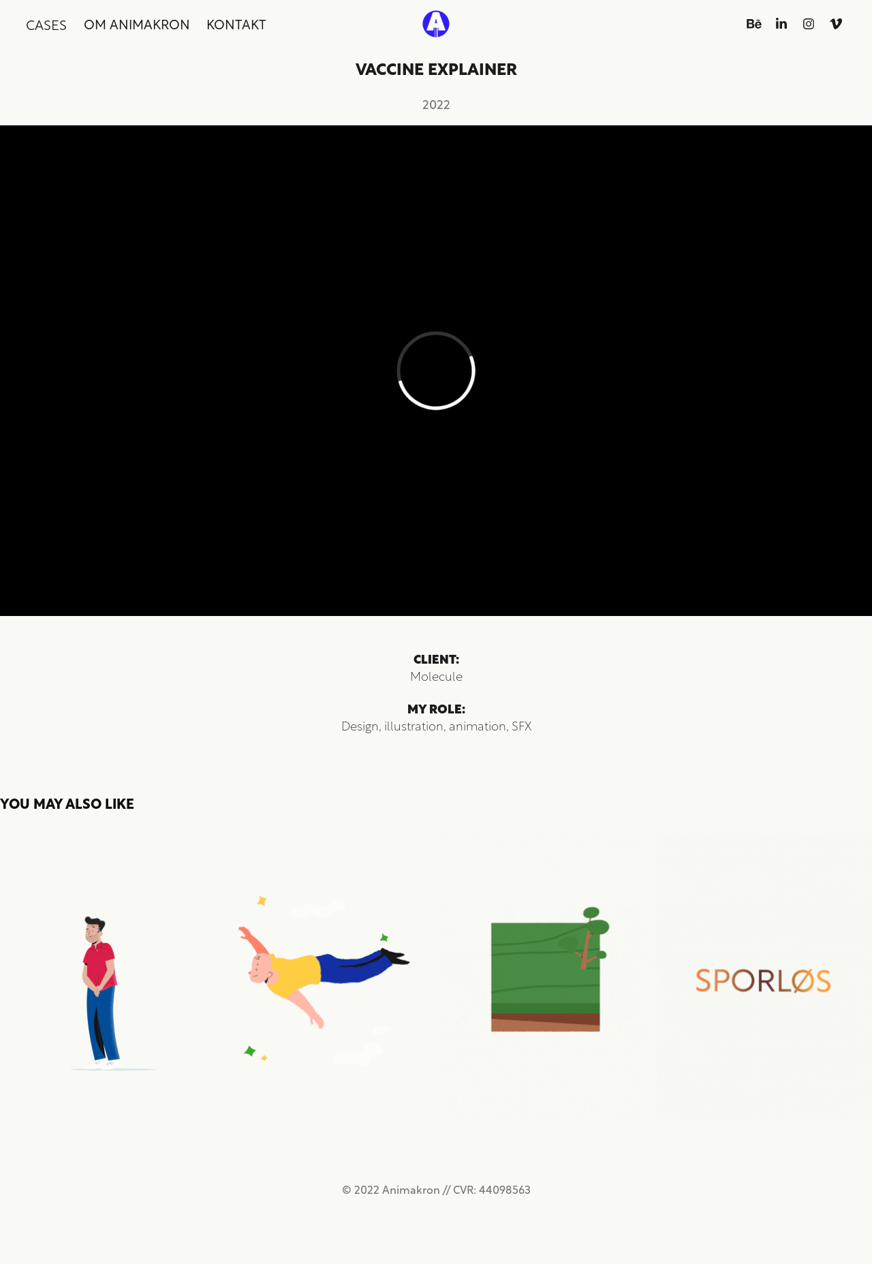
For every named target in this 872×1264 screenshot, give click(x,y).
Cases (46, 24)
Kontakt (236, 23)
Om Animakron (137, 23)
